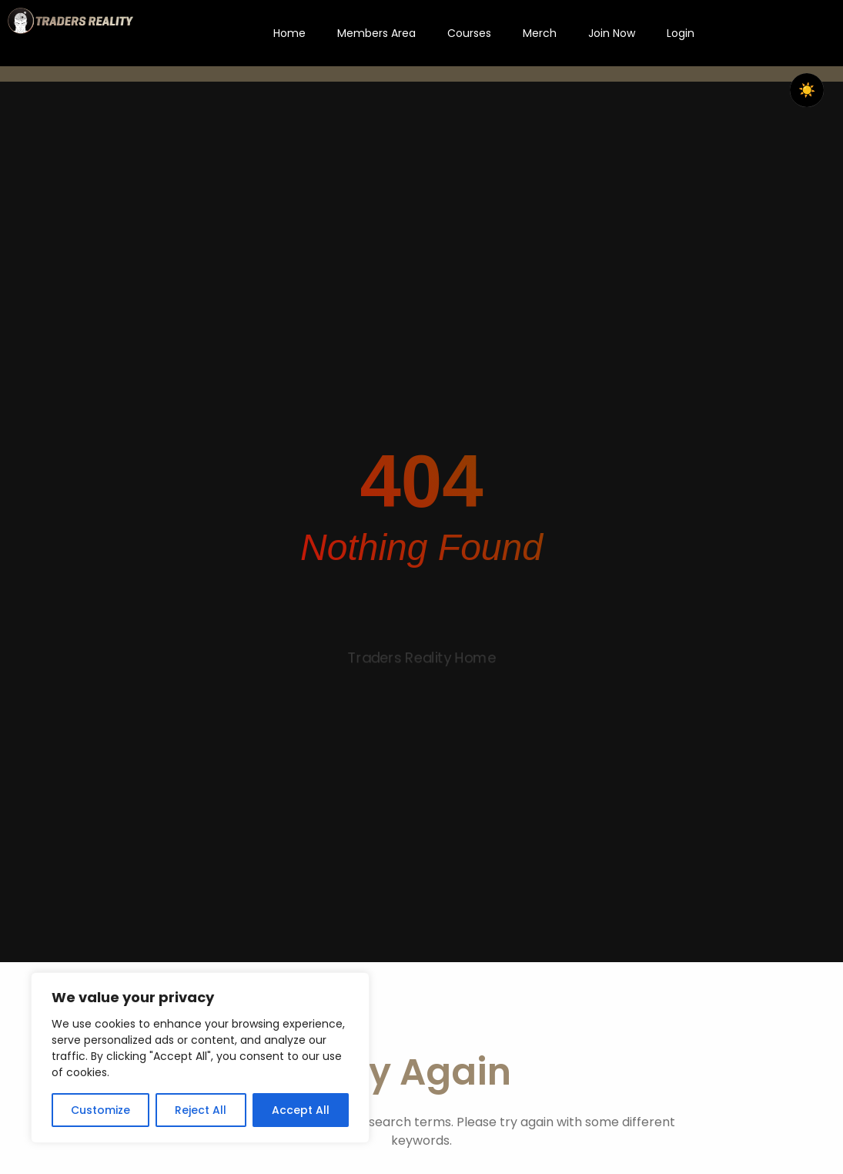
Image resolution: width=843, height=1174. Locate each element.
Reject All (200, 1110)
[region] (200, 1057)
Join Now (611, 33)
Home (289, 33)
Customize (100, 1110)
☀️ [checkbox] (806, 90)
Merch (540, 33)
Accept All (301, 1110)
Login (680, 33)
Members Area (376, 33)
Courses (469, 33)
